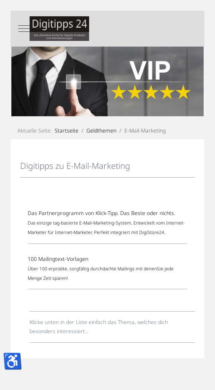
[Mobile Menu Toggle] (24, 28)
